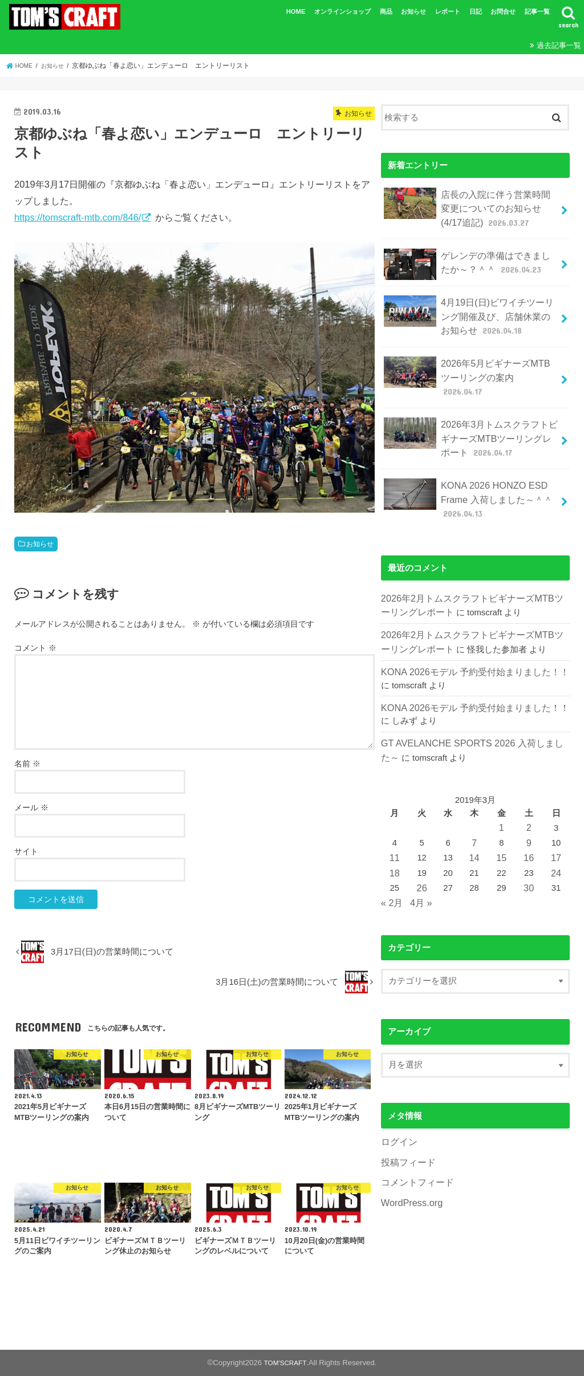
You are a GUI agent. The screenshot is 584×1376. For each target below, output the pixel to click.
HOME (296, 11)
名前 (27, 763)
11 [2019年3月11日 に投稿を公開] (394, 804)
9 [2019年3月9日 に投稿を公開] (529, 790)
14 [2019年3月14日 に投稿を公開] (475, 804)
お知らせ (413, 11)
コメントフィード (415, 1120)
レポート (447, 11)
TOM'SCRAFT (285, 1362)
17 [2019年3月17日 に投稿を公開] (556, 804)
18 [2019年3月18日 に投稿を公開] (394, 817)
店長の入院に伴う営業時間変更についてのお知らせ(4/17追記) (468, 205)
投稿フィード (406, 1101)
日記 (475, 11)
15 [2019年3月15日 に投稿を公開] (502, 804)
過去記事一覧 (559, 45)
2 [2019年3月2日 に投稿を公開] (529, 776)
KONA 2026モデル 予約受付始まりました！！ (468, 625)
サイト (26, 851)
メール (31, 807)
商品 (386, 11)
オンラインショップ (342, 11)
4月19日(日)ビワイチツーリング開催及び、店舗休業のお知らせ (468, 305)
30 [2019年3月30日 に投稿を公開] (529, 831)
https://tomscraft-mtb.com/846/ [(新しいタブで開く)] (77, 217)
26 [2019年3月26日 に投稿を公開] (422, 831)
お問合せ (503, 11)
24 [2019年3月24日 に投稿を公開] (556, 817)
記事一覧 (537, 11)
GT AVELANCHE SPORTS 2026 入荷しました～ (473, 694)
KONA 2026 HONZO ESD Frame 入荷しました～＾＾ (463, 461)
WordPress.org (409, 1139)
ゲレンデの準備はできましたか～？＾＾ (467, 258)
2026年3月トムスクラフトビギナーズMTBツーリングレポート (470, 405)
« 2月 (391, 844)
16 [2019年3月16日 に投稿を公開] (529, 804)
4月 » (418, 844)
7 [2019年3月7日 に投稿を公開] (475, 790)
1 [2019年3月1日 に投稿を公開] (502, 776)
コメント (35, 647)
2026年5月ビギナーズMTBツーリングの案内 (471, 358)
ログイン (398, 1082)
